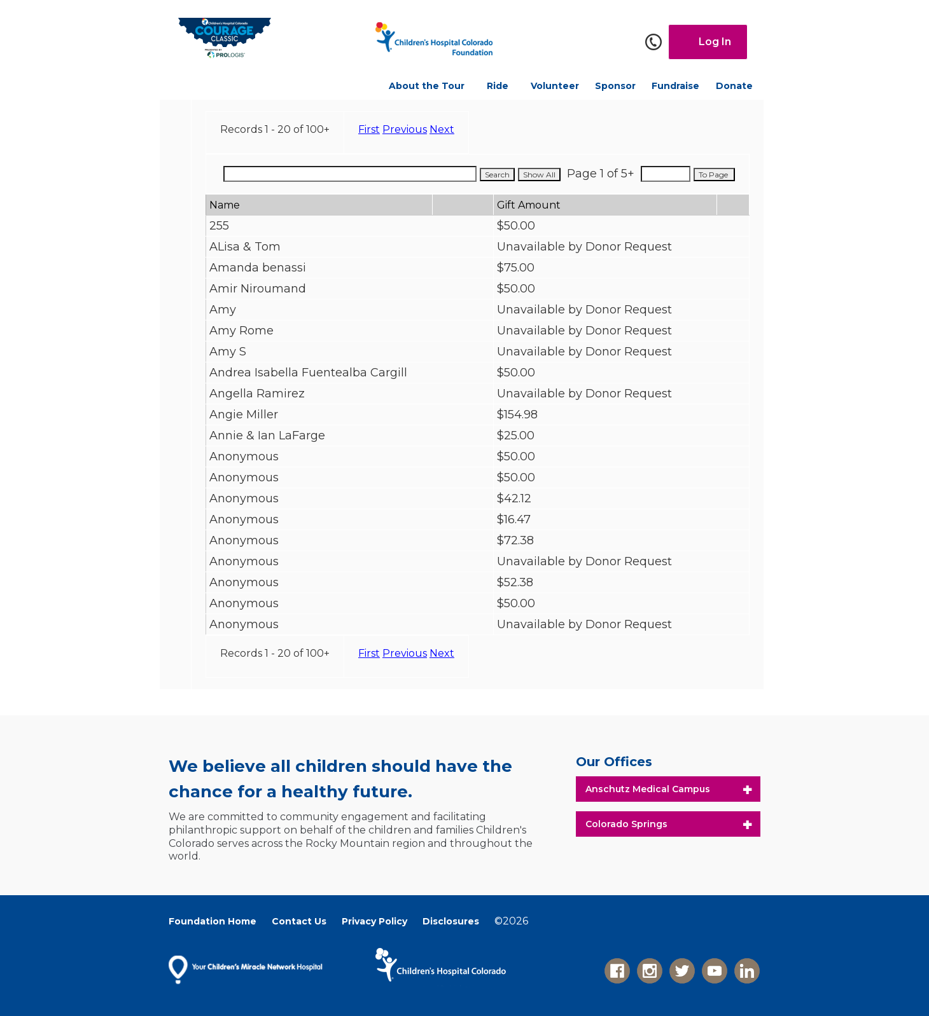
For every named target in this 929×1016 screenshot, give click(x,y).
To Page (714, 174)
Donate (734, 86)
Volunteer (555, 86)
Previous (404, 129)
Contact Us (299, 921)
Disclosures (451, 921)
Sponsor (615, 86)
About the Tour (426, 86)
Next (442, 129)
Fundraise (675, 86)
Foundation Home (212, 921)
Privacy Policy (374, 921)
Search (497, 174)
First (369, 129)
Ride (497, 86)
